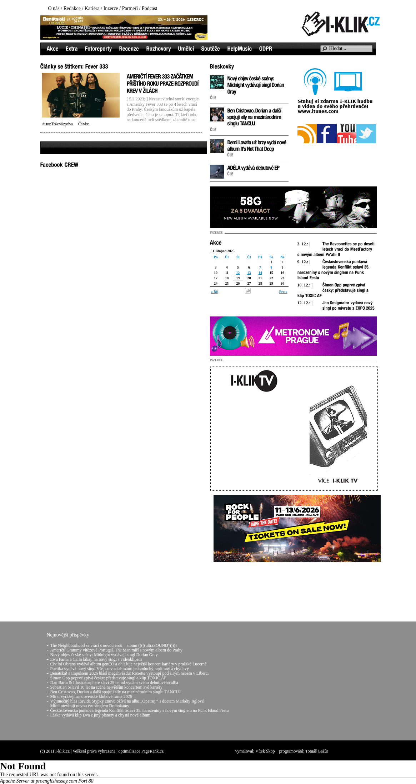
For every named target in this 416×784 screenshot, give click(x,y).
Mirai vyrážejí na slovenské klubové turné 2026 (91, 696)
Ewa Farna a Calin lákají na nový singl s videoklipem (96, 659)
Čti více (83, 123)
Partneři (130, 8)
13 (249, 273)
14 (260, 273)
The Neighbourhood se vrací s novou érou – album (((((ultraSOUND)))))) (113, 645)
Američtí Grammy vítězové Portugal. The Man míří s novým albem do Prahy (116, 650)
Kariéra (92, 8)
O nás (54, 8)
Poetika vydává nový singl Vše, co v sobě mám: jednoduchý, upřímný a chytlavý (119, 668)
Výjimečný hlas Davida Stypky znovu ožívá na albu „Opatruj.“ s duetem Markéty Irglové (127, 701)
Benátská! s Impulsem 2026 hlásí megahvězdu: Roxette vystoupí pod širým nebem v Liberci (129, 673)
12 (238, 273)
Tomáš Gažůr (316, 751)
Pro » (283, 292)
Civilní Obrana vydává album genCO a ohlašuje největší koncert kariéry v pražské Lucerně (128, 663)
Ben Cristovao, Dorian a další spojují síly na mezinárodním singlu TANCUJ (115, 691)
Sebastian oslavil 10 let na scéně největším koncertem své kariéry (106, 687)
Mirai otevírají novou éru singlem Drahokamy (90, 705)
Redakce (72, 8)
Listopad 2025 (224, 251)
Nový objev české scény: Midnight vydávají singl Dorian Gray (104, 654)
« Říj (215, 292)
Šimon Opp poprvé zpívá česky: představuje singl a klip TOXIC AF (108, 677)
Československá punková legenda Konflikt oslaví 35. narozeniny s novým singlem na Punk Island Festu (139, 710)
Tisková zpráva (61, 123)
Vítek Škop (265, 751)
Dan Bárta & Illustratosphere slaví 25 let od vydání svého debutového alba (114, 682)
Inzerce (111, 8)
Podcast (149, 8)
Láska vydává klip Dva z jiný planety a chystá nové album (100, 715)
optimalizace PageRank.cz (141, 751)
